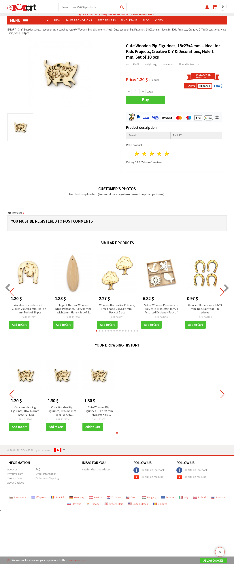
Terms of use (14, 478)
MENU (19, 20)
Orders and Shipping (47, 478)
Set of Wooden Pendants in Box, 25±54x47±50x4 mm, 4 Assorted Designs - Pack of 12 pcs (161, 309)
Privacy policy (15, 474)
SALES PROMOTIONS (79, 20)
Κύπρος (92, 504)
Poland (199, 497)
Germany (76, 497)
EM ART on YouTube (148, 477)
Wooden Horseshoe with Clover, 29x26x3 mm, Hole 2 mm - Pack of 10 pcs (29, 308)
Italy (183, 497)
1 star (137, 153)
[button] (96, 331)
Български (17, 497)
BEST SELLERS (106, 20)
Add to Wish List (189, 64)
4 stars (159, 153)
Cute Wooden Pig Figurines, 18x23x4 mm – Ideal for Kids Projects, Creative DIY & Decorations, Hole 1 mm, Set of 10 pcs (25, 411)
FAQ (38, 469)
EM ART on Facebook (149, 470)
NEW (57, 20)
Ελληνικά (38, 497)
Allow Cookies (213, 560)
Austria (95, 497)
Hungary (149, 497)
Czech (131, 497)
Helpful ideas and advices (96, 469)
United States (138, 504)
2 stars (144, 153)
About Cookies (15, 482)
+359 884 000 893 (142, 14)
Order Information (46, 474)
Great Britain (114, 504)
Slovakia (218, 497)
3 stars (152, 153)
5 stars (167, 153)
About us (12, 469)
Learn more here (76, 560)
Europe (167, 497)
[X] (8, 560)
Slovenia (74, 504)
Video (159, 20)
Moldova (160, 504)
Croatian (114, 497)
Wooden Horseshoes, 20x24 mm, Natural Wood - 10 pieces (205, 308)
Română (57, 497)
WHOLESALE (129, 20)
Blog (146, 20)
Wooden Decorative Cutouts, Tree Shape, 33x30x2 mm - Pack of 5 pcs (117, 308)
